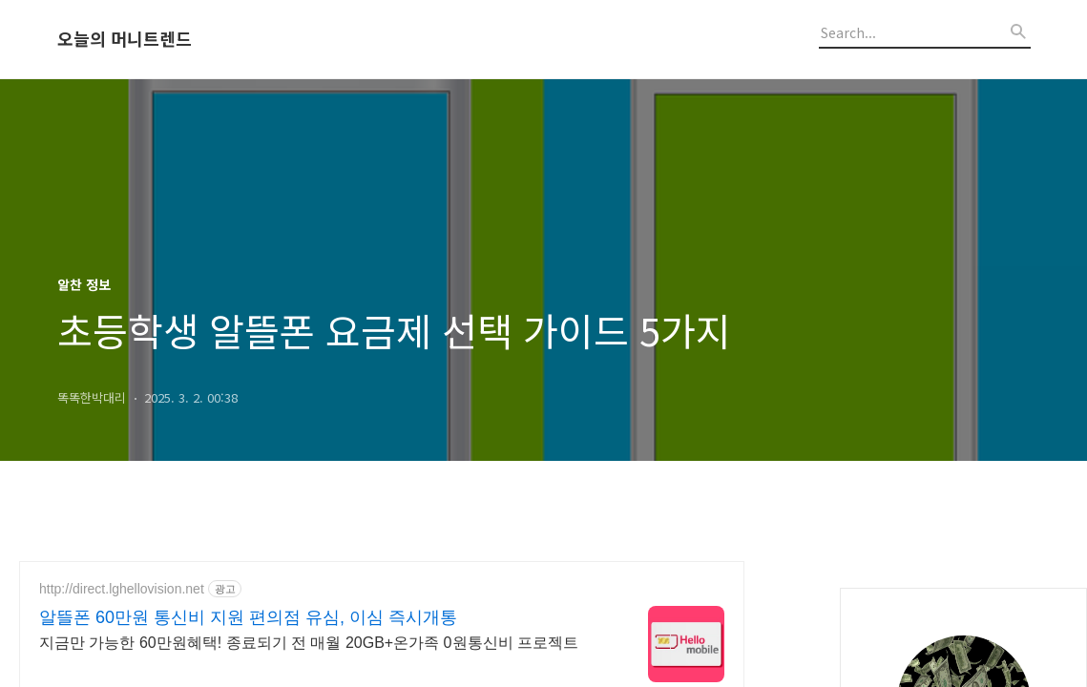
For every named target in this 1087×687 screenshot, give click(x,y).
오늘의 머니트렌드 (124, 39)
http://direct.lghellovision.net (121, 588)
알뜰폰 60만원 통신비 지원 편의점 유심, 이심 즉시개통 (248, 617)
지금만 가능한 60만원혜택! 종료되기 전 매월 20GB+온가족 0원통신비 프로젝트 (308, 643)
